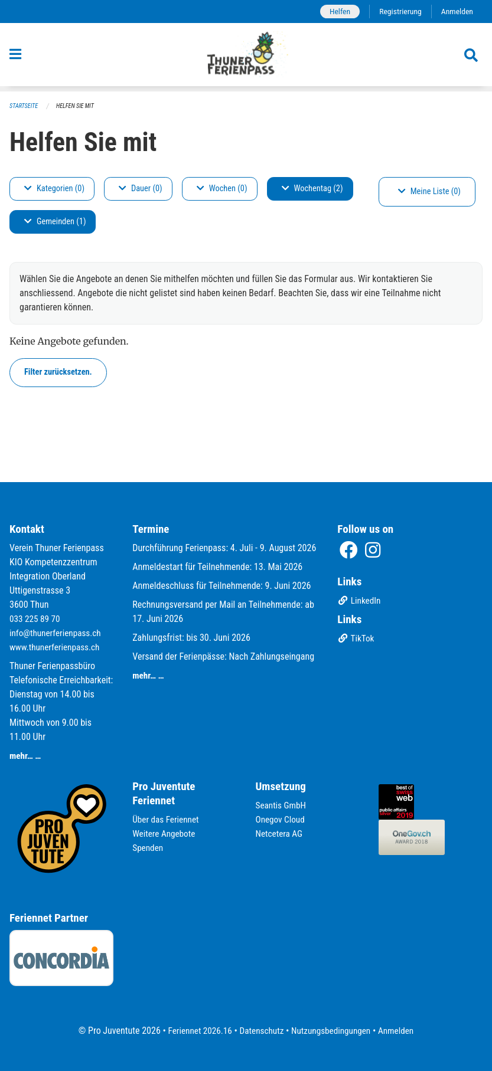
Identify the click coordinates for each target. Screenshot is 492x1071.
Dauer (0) (140, 189)
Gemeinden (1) (55, 222)
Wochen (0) (222, 189)
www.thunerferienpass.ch (57, 647)
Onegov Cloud (282, 819)
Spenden (148, 847)
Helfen (335, 11)
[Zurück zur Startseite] (246, 58)
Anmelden (456, 11)
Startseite (24, 106)
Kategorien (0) (54, 189)
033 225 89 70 (36, 618)
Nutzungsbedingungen (332, 1030)
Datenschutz (260, 1030)
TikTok (356, 639)
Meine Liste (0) (429, 192)
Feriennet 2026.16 (195, 1030)
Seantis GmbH (282, 805)
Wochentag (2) (312, 189)
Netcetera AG (280, 833)
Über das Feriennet (167, 819)
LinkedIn (360, 601)
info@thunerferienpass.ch (57, 632)
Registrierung (398, 11)
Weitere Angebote (165, 833)
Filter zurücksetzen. (58, 373)
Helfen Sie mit (78, 106)
